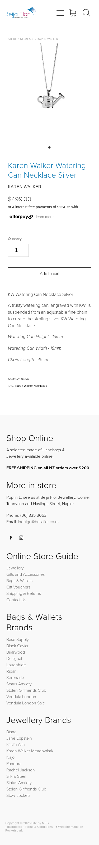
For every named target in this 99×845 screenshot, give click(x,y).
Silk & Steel (16, 776)
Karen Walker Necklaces (31, 385)
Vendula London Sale (25, 703)
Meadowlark (42, 751)
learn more (45, 217)
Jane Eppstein (19, 738)
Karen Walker (47, 39)
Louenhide (16, 665)
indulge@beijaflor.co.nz (39, 521)
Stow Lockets (18, 795)
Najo (10, 757)
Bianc (11, 732)
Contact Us (16, 600)
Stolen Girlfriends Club (26, 690)
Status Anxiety (19, 684)
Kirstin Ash (15, 744)
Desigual (14, 658)
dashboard (14, 826)
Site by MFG (40, 823)
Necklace (27, 39)
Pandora (13, 763)
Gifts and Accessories (25, 574)
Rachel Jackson (20, 770)
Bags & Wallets (19, 580)
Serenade (15, 677)
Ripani (11, 671)
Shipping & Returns (23, 593)
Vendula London (21, 696)
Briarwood (15, 652)
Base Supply (17, 639)
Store (12, 39)
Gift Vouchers (18, 587)
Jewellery (15, 568)
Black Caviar (17, 646)
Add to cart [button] (49, 273)
